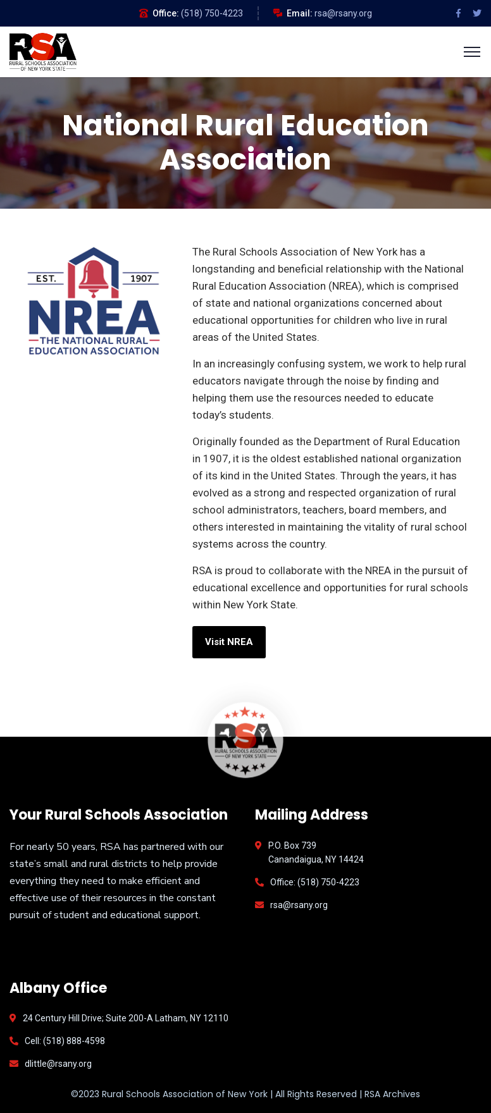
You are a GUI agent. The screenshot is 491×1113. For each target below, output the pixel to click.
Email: (300, 13)
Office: (165, 13)
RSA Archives (392, 1094)
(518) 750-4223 (212, 13)
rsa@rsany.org (343, 13)
